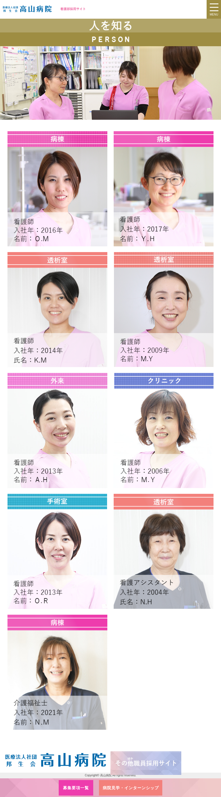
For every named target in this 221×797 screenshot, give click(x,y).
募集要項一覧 (76, 788)
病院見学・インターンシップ (131, 788)
